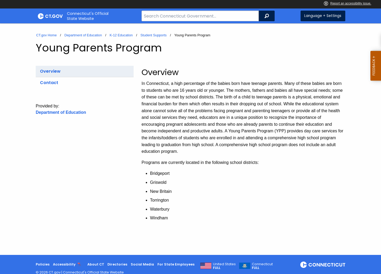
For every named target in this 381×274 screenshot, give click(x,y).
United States (224, 266)
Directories (117, 264)
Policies (42, 264)
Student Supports (153, 35)
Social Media (142, 264)
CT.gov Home (46, 35)
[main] (190, 139)
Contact (49, 83)
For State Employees (175, 264)
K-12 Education (121, 35)
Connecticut (262, 266)
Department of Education (83, 35)
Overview (50, 71)
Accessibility (64, 264)
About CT (95, 264)
